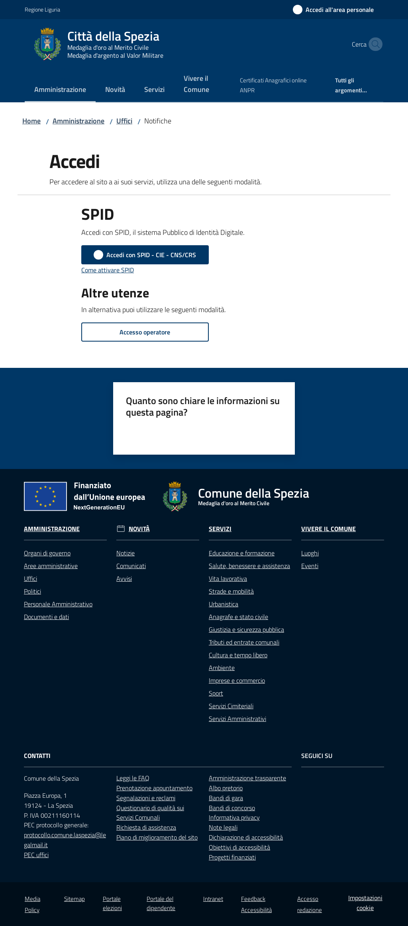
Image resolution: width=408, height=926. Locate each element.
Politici (32, 591)
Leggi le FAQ (132, 778)
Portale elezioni (112, 903)
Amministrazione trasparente (247, 778)
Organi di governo (47, 553)
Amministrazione (78, 120)
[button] (373, 44)
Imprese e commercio (237, 680)
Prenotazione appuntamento (154, 788)
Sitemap (74, 898)
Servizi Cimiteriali (231, 706)
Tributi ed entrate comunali (244, 642)
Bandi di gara (226, 798)
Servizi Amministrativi (237, 718)
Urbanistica (223, 604)
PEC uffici (36, 855)
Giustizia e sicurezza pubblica (246, 629)
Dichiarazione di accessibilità (246, 837)
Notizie (125, 553)
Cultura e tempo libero (238, 655)
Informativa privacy (234, 817)
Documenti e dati (46, 616)
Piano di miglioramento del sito (157, 837)
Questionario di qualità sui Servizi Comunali (150, 812)
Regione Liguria (42, 9)
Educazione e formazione (242, 553)
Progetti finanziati (232, 857)
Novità (139, 528)
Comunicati (131, 565)
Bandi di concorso (232, 808)
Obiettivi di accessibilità (239, 847)
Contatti (37, 755)
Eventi (309, 565)
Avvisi (124, 578)
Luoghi (310, 553)
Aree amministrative (51, 565)
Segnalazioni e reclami (145, 798)
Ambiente (222, 667)
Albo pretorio (226, 788)
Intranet (213, 898)
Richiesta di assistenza (146, 827)
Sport (216, 693)
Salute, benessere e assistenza (249, 565)
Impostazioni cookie (365, 902)
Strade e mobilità (231, 591)
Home (31, 120)
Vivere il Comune (328, 528)
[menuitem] (60, 90)
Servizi (220, 528)
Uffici (124, 120)
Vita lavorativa (228, 578)
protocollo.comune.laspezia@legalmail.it (65, 840)
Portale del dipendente (161, 903)
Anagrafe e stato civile (238, 616)
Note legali (223, 827)
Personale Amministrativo (58, 604)
